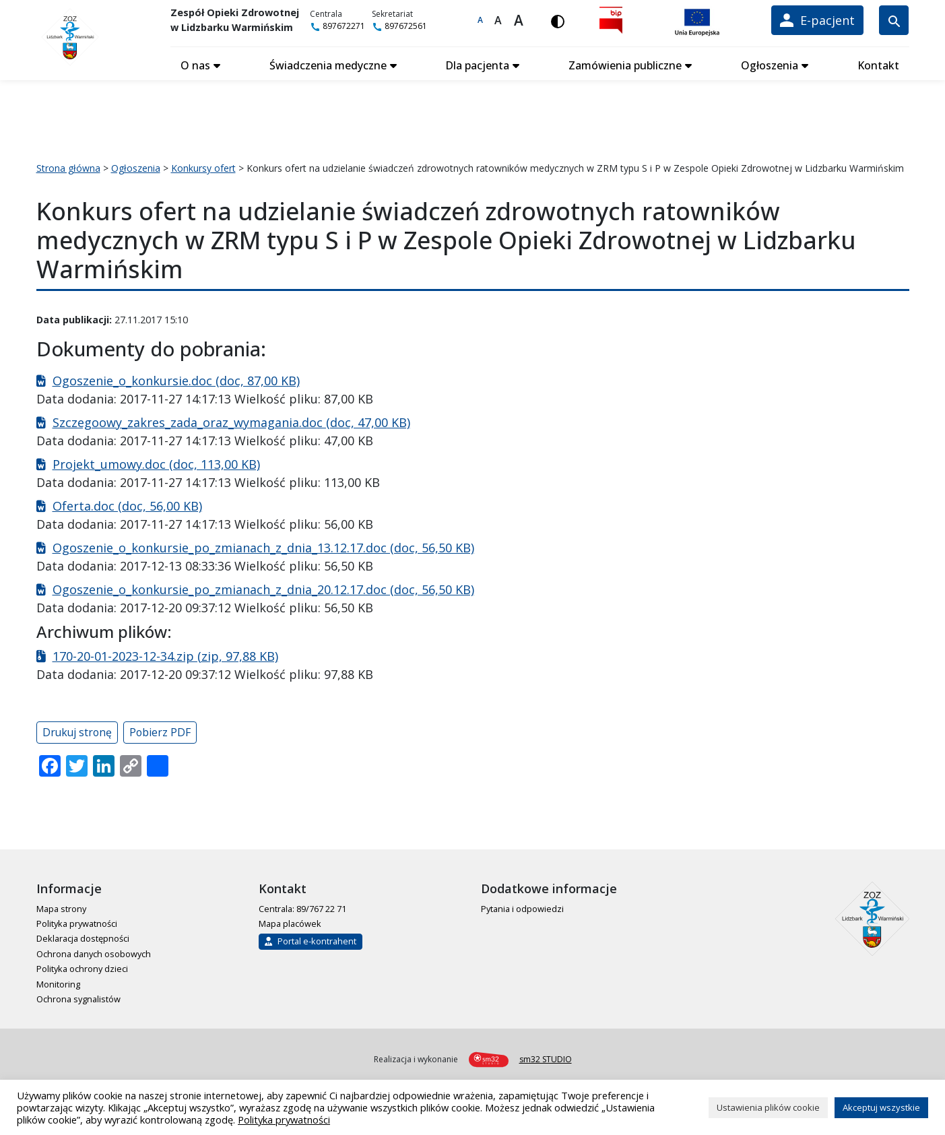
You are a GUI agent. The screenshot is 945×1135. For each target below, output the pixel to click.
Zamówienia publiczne (625, 62)
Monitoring (58, 981)
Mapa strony (61, 906)
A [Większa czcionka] (500, 20)
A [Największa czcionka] (521, 20)
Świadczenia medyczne (328, 62)
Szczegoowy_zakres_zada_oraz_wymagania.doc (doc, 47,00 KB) (231, 420)
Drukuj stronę (77, 729)
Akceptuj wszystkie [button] (881, 1107)
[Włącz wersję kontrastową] (560, 20)
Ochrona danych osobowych (93, 951)
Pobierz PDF (160, 729)
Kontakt (878, 62)
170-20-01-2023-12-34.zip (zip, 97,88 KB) (165, 653)
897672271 (343, 26)
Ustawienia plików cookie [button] (768, 1107)
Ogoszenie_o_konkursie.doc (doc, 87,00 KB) (176, 378)
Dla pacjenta (478, 62)
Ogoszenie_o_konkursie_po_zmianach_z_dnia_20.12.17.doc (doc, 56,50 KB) (263, 587)
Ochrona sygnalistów (78, 996)
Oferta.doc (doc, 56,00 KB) (127, 503)
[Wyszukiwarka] (894, 20)
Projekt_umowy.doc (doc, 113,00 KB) (156, 461)
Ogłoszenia (769, 62)
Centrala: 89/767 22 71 (302, 906)
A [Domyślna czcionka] (483, 20)
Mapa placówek (290, 921)
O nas (196, 62)
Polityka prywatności (76, 921)
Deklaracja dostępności (82, 936)
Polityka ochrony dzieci (82, 966)
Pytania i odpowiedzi (522, 906)
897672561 (405, 26)
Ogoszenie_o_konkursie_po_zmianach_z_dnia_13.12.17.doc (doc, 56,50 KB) (263, 545)
